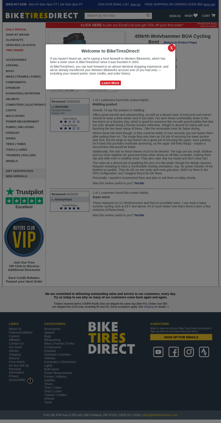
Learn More (110, 83)
